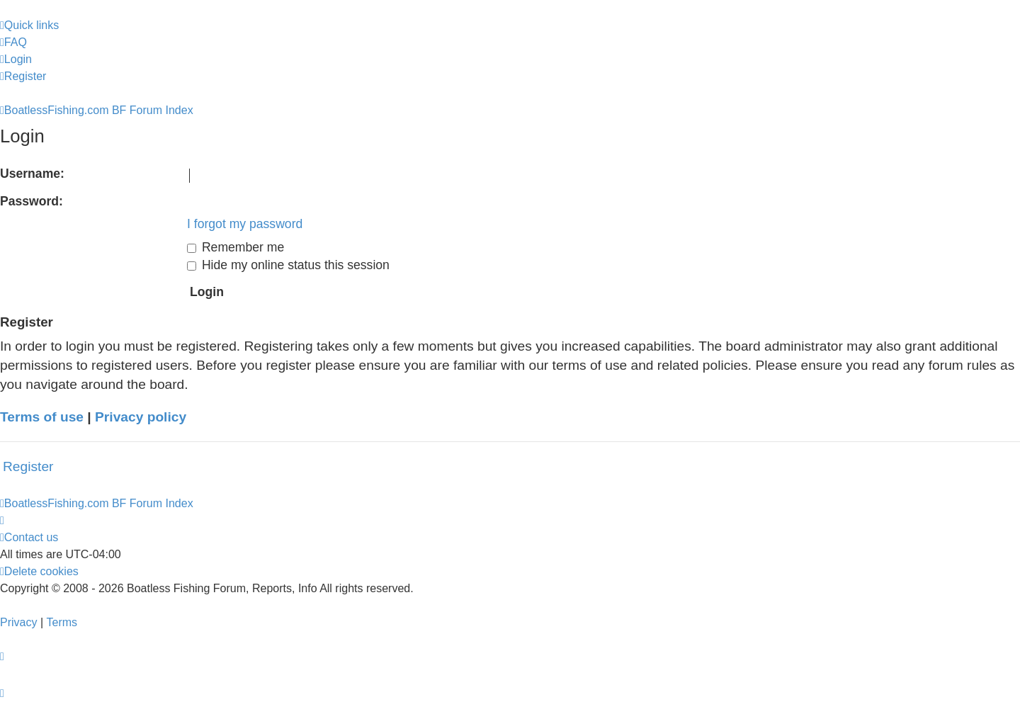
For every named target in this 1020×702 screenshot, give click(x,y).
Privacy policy (140, 416)
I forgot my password (244, 224)
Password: (31, 201)
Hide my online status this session (288, 265)
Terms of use (42, 416)
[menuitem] (13, 42)
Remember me (235, 247)
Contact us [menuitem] (29, 537)
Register (28, 466)
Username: (32, 173)
